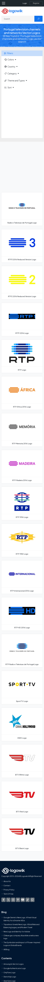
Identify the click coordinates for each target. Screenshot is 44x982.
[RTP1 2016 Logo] (22, 319)
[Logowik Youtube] (23, 900)
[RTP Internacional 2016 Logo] (22, 577)
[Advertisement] (22, 114)
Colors (9, 59)
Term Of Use (8, 894)
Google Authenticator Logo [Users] (15, 968)
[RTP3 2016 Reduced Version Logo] (22, 245)
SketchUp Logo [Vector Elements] (10, 977)
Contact (7, 885)
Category (10, 73)
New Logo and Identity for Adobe (17, 931)
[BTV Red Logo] (22, 797)
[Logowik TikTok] (27, 900)
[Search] (17, 19)
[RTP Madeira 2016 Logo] (22, 466)
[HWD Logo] (22, 724)
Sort (8, 87)
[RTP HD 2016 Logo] (22, 614)
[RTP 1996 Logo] (22, 503)
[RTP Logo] (22, 356)
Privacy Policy (9, 890)
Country (9, 66)
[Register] (36, 3)
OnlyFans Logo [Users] (9, 972)
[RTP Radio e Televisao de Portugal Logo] (22, 650)
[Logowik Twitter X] (8, 900)
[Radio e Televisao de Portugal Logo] (22, 209)
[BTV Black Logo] (22, 834)
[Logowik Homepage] (12, 11)
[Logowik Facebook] (3, 900)
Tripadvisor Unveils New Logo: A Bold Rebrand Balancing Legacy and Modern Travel (21, 925)
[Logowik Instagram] (13, 900)
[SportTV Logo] (22, 687)
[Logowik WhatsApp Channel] (32, 900)
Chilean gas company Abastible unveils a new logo (21, 936)
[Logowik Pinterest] (18, 900)
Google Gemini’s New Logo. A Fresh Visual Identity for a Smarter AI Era (20, 918)
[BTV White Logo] (22, 761)
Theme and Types (14, 80)
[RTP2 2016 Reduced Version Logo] (22, 282)
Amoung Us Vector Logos (14, 964)
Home (3, 46)
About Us (7, 881)
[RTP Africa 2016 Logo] (22, 393)
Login (25, 3)
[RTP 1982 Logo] (22, 540)
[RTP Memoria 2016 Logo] (22, 429)
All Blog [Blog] (6, 949)
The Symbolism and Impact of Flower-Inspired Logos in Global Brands (22, 943)
